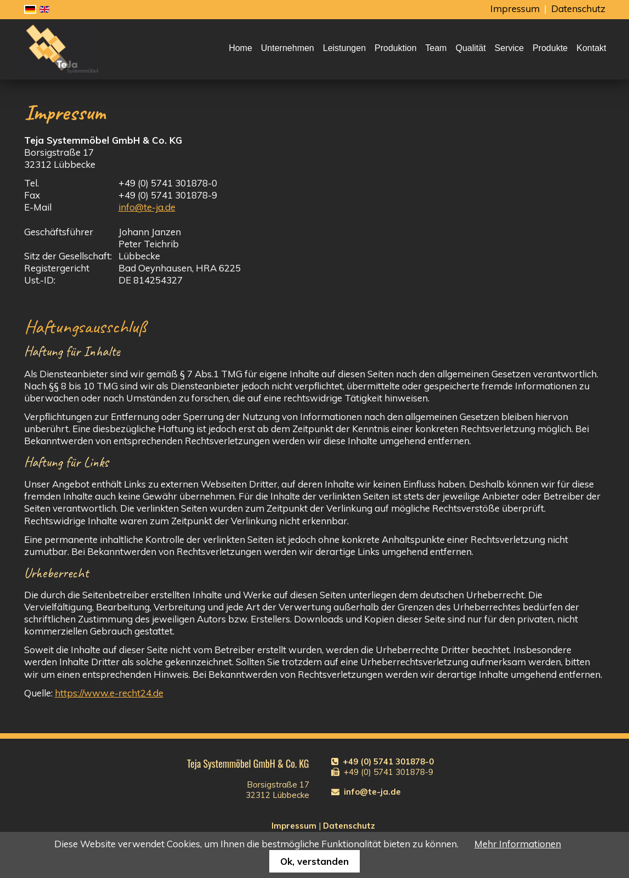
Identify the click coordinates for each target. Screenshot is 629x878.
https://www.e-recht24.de (109, 693)
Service (509, 48)
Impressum (515, 8)
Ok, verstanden (314, 861)
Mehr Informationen (517, 843)
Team (436, 48)
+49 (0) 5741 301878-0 (388, 761)
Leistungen (344, 48)
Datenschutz (578, 8)
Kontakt (591, 48)
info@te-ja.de (146, 207)
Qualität (471, 48)
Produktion (396, 48)
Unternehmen (287, 48)
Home (240, 48)
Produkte (550, 48)
